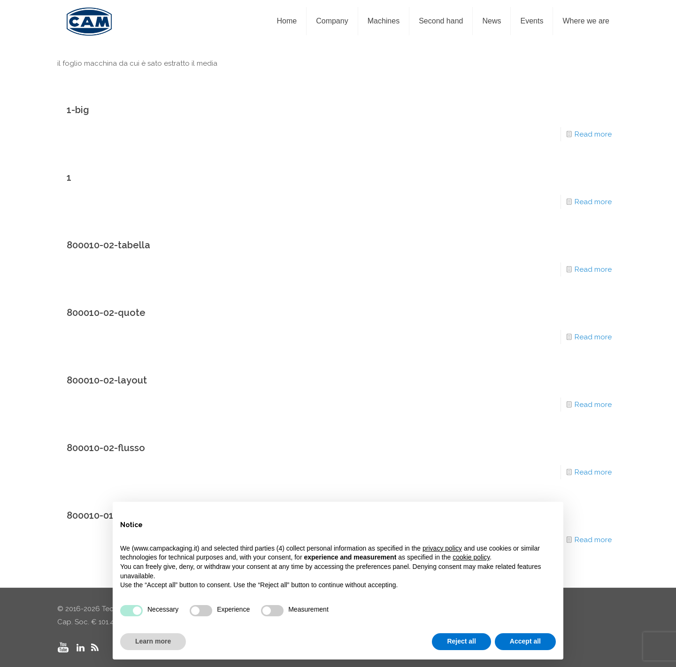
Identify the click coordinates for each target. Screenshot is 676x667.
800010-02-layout (107, 380)
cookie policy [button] (471, 557)
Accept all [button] (525, 641)
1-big (78, 109)
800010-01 (90, 515)
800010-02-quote (106, 312)
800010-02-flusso (106, 447)
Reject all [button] (461, 641)
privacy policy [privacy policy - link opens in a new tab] (442, 548)
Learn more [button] (153, 641)
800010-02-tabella (108, 245)
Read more (593, 134)
